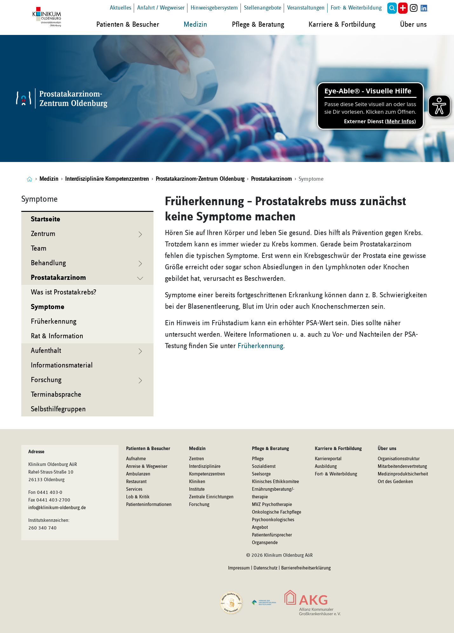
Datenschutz (265, 568)
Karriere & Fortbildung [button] (341, 24)
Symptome (47, 307)
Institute (197, 489)
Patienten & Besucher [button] (127, 24)
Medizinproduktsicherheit (403, 474)
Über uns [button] (413, 24)
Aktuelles (120, 8)
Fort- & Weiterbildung (356, 8)
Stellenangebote (262, 8)
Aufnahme (136, 458)
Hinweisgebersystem (214, 8)
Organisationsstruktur (399, 458)
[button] (392, 8)
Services (134, 489)
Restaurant (136, 481)
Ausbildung (326, 466)
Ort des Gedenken (395, 481)
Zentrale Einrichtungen (211, 497)
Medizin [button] (195, 24)
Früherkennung (53, 321)
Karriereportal (328, 458)
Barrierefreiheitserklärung (306, 568)
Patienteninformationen (149, 504)
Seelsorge (261, 474)
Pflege (258, 458)
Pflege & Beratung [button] (258, 24)
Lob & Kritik (138, 497)
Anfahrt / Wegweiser (161, 8)
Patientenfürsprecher (272, 535)
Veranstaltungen (306, 8)
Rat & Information (57, 336)
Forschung (199, 504)
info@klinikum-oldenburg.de (57, 507)
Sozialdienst (263, 466)
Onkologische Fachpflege (276, 512)
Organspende (265, 542)
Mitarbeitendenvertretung (402, 466)
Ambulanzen (138, 474)
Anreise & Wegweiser (146, 466)
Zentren (196, 458)
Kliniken (197, 481)
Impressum (239, 568)
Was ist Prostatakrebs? (63, 292)
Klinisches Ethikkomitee (275, 481)
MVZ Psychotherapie (272, 504)
